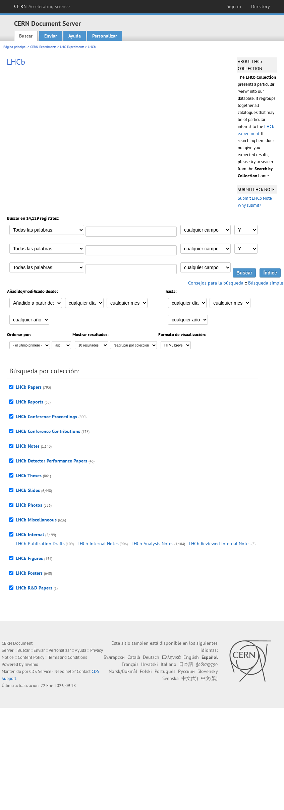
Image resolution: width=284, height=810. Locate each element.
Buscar (26, 36)
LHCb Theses (29, 476)
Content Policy (31, 657)
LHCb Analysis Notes (152, 544)
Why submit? (249, 205)
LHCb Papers (29, 387)
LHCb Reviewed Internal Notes (219, 544)
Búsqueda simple (265, 283)
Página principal (14, 47)
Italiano (168, 664)
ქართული (207, 664)
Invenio (31, 664)
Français (130, 664)
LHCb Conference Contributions (48, 431)
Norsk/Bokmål (123, 671)
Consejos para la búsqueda (215, 283)
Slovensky (207, 671)
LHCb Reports (29, 402)
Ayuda (74, 36)
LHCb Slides (28, 490)
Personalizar (104, 36)
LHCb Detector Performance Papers (51, 461)
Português (165, 671)
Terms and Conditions (67, 657)
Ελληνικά (171, 657)
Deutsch (151, 657)
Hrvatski (149, 664)
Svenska (170, 678)
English (191, 657)
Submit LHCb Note (255, 198)
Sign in (234, 6)
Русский (186, 671)
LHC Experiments (72, 47)
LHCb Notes (28, 446)
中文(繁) (209, 678)
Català (133, 657)
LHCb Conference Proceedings (46, 417)
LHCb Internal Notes (98, 544)
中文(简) (189, 678)
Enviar (50, 36)
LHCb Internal (30, 535)
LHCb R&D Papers (34, 588)
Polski (146, 671)
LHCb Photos (29, 505)
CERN (42, 6)
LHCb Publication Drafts (40, 544)
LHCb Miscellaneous (36, 520)
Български (114, 657)
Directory (260, 6)
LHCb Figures (29, 558)
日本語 (186, 664)
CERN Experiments (43, 47)
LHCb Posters (29, 573)
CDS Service (40, 671)
